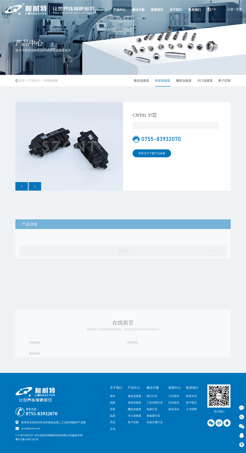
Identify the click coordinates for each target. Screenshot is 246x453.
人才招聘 (191, 409)
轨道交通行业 (155, 422)
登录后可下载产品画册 (151, 153)
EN (214, 9)
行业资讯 (173, 402)
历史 (112, 422)
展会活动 (173, 409)
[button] (21, 186)
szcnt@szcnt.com (30, 428)
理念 (112, 396)
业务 (112, 409)
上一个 (31, 264)
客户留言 (191, 402)
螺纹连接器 (183, 80)
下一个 (215, 264)
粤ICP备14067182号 (26, 439)
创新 (112, 402)
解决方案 (138, 9)
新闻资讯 (157, 9)
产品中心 (119, 9)
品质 (112, 415)
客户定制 (224, 80)
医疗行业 (152, 396)
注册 (230, 9)
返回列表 (123, 264)
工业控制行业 (155, 402)
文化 (112, 428)
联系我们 (194, 9)
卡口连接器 (205, 80)
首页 (22, 80)
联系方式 (191, 396)
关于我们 (176, 9)
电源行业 (152, 409)
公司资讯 (173, 396)
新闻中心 (174, 387)
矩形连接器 (51, 80)
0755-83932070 (41, 413)
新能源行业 (153, 415)
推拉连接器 (141, 80)
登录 (239, 9)
